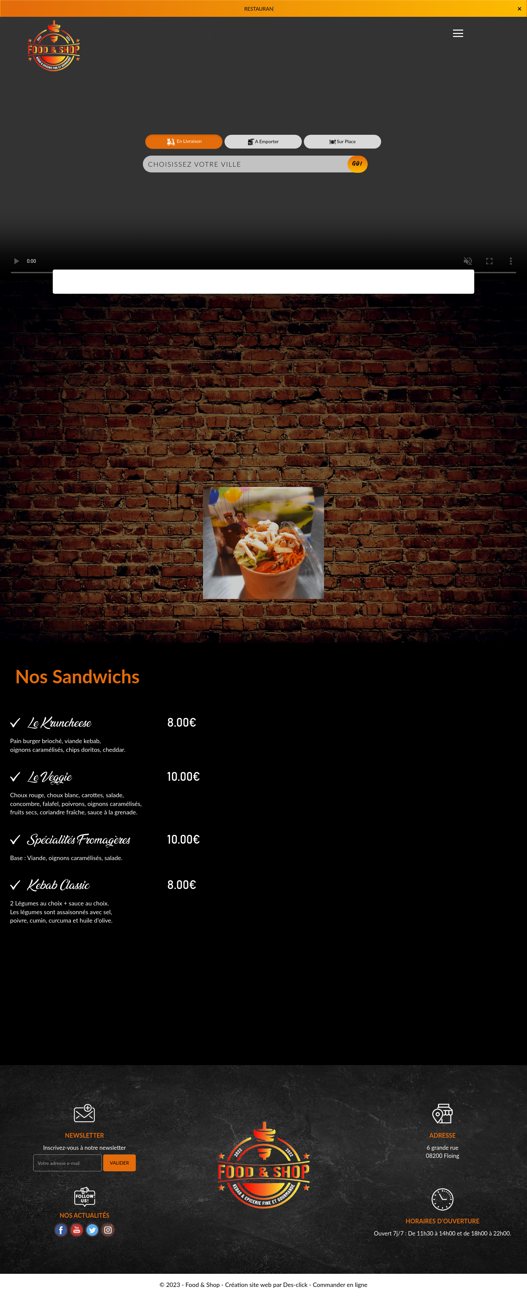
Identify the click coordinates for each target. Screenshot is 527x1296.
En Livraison (184, 142)
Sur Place (342, 141)
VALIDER (119, 1163)
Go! (357, 164)
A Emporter (263, 141)
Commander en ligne (340, 1284)
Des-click (295, 1284)
